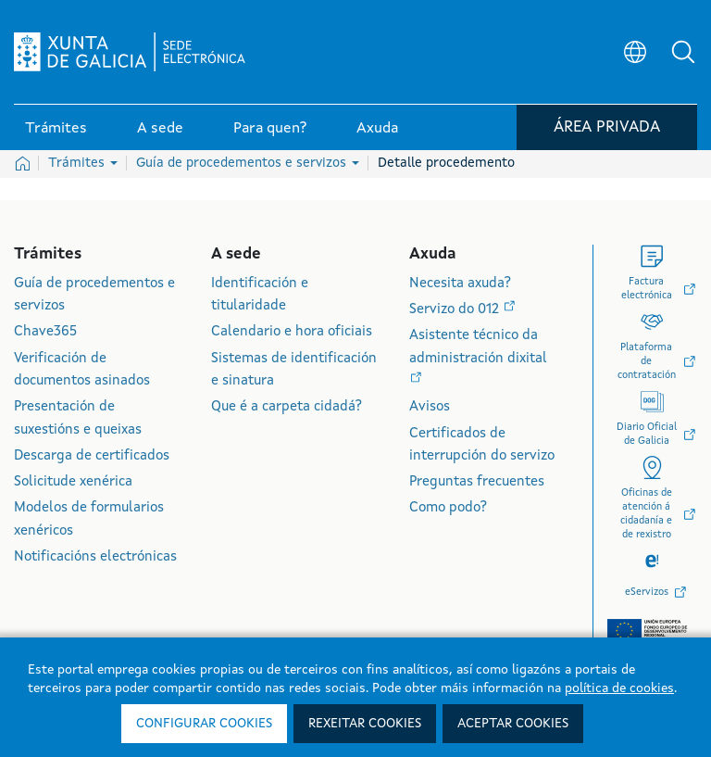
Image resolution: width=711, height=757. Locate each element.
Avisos (429, 407)
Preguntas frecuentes (476, 482)
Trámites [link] (56, 128)
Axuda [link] (377, 128)
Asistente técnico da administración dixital (478, 347)
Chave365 (45, 332)
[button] (683, 52)
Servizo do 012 (456, 310)
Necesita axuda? (460, 284)
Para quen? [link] (269, 128)
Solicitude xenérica (73, 482)
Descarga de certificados (91, 456)
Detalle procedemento (446, 163)
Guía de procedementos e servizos (247, 163)
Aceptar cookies (512, 723)
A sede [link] (160, 128)
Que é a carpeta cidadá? (286, 407)
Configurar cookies (204, 723)
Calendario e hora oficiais (291, 332)
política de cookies (619, 688)
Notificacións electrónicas (95, 557)
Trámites (83, 163)
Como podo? (448, 508)
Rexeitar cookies (364, 723)
